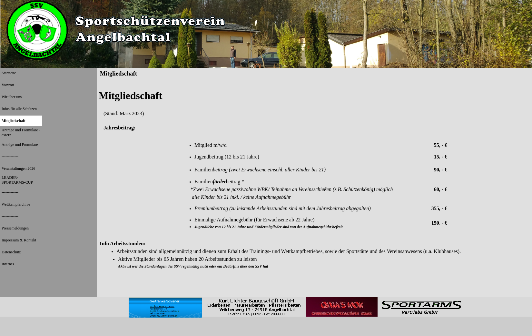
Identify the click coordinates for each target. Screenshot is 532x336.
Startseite (9, 73)
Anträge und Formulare (20, 144)
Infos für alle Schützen (19, 109)
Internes (8, 264)
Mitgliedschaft (13, 120)
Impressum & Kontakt (19, 240)
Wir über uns (12, 97)
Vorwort (8, 85)
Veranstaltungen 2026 (18, 168)
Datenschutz (11, 252)
